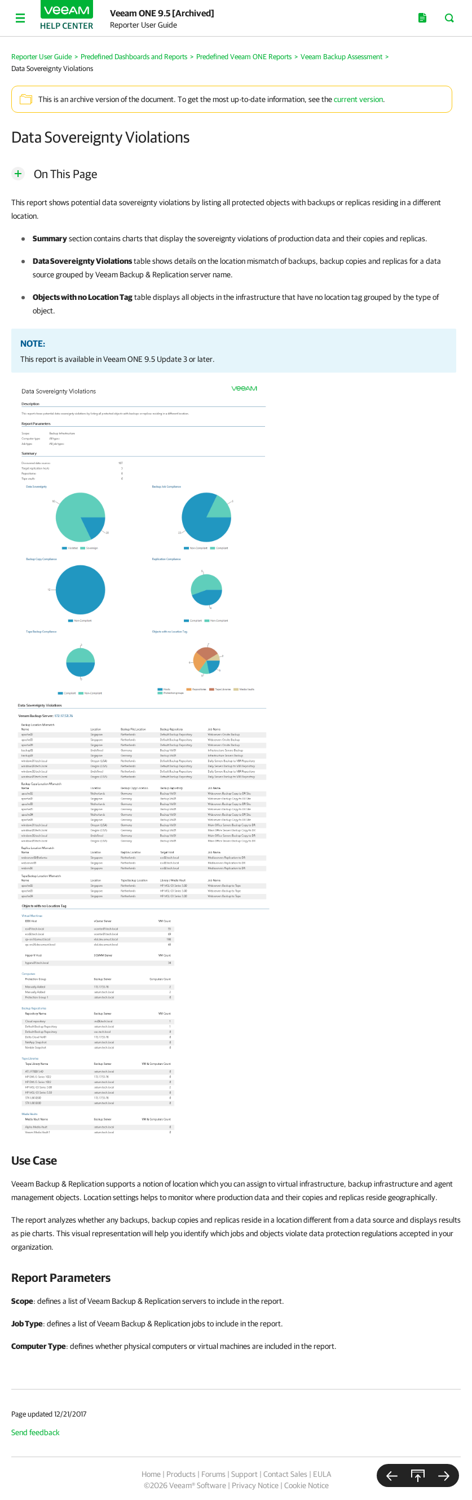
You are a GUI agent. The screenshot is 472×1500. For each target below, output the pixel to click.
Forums (213, 1474)
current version (358, 99)
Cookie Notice (306, 1485)
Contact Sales (285, 1474)
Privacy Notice (255, 1485)
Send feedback (35, 1432)
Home (151, 1474)
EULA (322, 1474)
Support (244, 1474)
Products (181, 1474)
